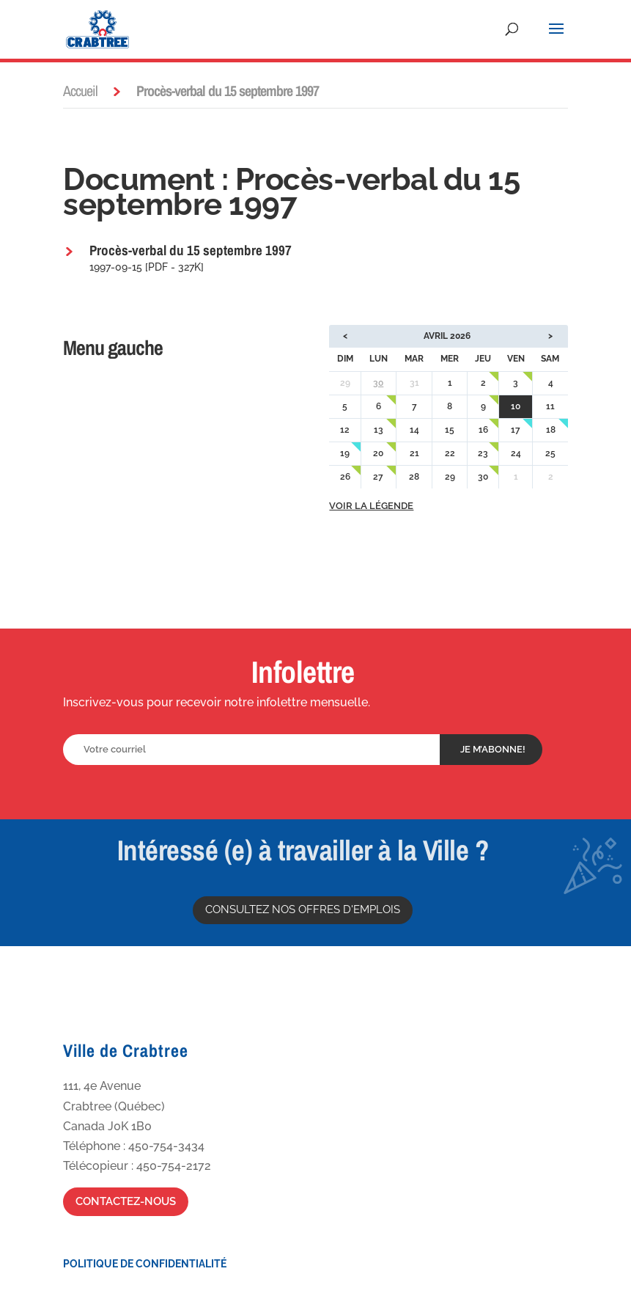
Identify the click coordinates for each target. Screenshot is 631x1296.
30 (378, 383)
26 (345, 477)
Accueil (80, 90)
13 (378, 430)
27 (378, 477)
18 (551, 430)
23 (483, 453)
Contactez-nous (125, 1201)
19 (345, 453)
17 (515, 430)
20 (378, 453)
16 (483, 430)
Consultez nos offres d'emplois (302, 909)
